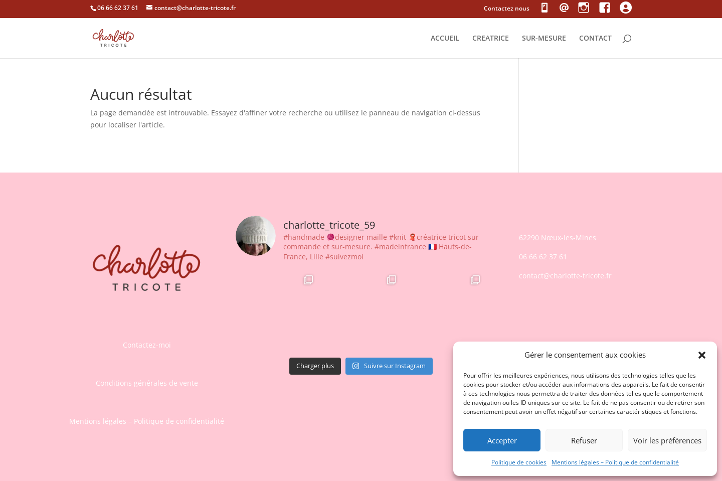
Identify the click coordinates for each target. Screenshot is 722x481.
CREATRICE (490, 39)
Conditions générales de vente (147, 383)
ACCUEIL (445, 39)
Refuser (584, 440)
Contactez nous (506, 9)
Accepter (502, 440)
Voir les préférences (667, 440)
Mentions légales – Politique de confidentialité (615, 462)
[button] (702, 355)
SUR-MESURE (544, 39)
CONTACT (595, 39)
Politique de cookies (519, 462)
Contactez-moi (147, 345)
